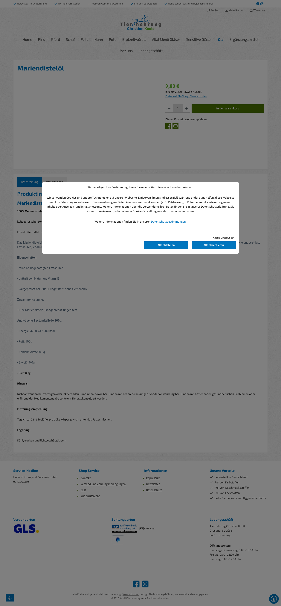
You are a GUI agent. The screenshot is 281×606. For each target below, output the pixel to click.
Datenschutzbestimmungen (168, 222)
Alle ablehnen (166, 245)
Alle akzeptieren (214, 245)
